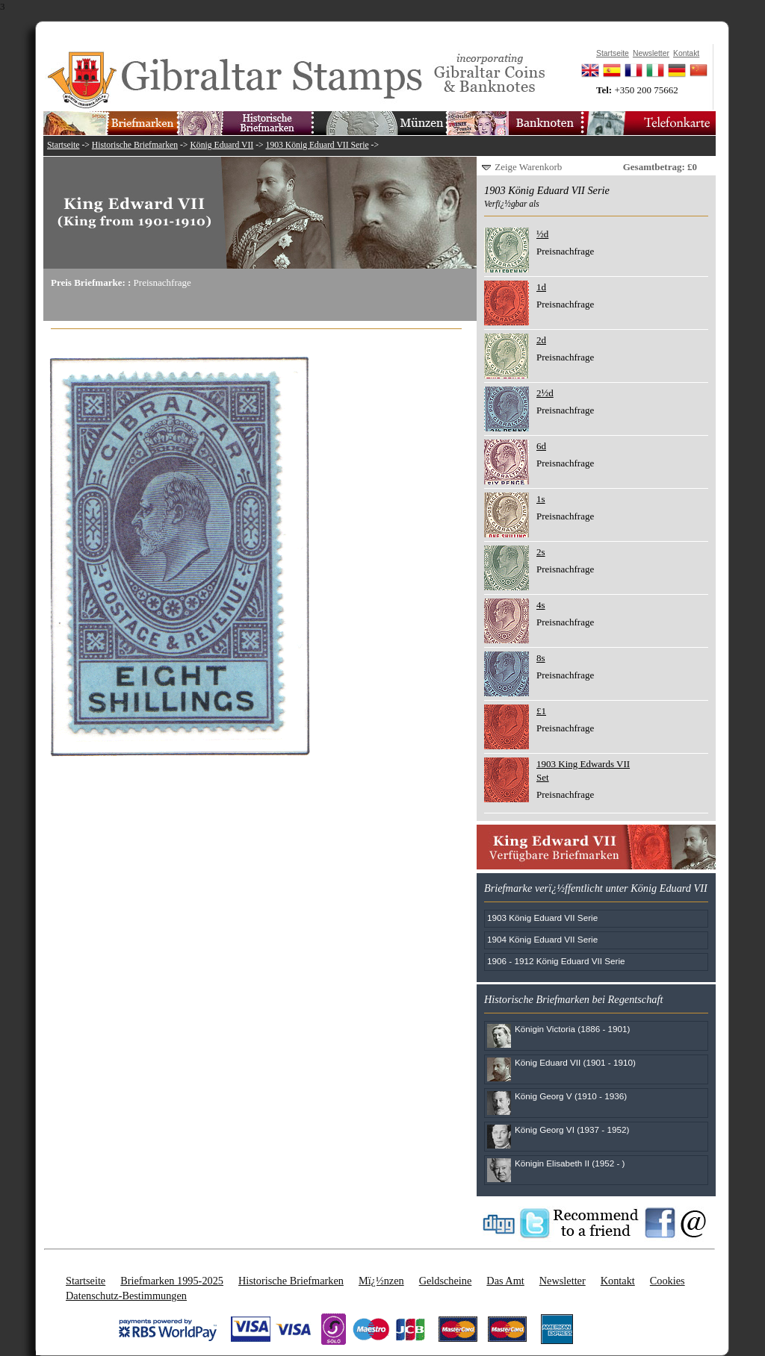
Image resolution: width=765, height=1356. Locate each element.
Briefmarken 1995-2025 (171, 1281)
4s (540, 604)
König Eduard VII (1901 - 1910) (575, 1062)
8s (540, 657)
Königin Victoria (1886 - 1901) (572, 1029)
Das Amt (505, 1281)
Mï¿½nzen (381, 1281)
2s (540, 551)
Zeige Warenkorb (528, 166)
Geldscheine (445, 1281)
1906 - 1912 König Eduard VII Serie (556, 961)
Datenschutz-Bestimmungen (126, 1296)
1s (540, 498)
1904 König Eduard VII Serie (542, 939)
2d (541, 340)
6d (541, 446)
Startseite (63, 145)
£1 (541, 710)
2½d (545, 393)
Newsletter (562, 1281)
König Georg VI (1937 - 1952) (572, 1129)
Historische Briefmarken (135, 145)
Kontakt (618, 1281)
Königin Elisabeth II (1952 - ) (570, 1163)
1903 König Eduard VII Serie (317, 145)
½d (542, 234)
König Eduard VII (221, 145)
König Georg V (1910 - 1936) (571, 1096)
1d (541, 287)
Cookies (667, 1281)
